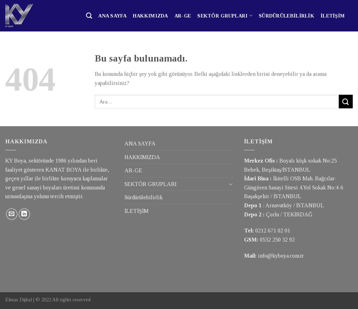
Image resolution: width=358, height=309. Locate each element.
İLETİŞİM (333, 16)
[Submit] (346, 101)
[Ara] (89, 16)
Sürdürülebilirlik (286, 16)
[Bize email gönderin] (11, 214)
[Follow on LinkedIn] (24, 214)
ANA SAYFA (112, 16)
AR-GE (182, 16)
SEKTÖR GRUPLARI (224, 15)
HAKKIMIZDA (150, 16)
